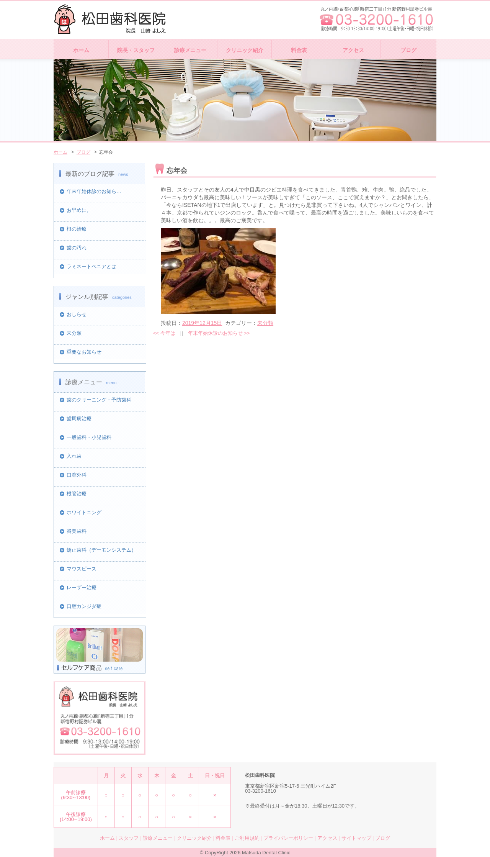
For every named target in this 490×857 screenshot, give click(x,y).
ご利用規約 (247, 838)
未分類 (74, 333)
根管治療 (77, 494)
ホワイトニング (84, 512)
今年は (164, 333)
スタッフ (129, 838)
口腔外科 (77, 475)
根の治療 (77, 229)
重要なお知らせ (84, 352)
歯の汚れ (77, 248)
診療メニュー (190, 50)
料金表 (299, 50)
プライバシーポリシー (288, 838)
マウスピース (81, 569)
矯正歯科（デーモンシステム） (101, 550)
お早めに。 (79, 210)
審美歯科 (77, 531)
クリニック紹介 (244, 50)
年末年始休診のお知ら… (94, 191)
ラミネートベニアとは (91, 266)
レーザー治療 (81, 587)
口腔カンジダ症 (84, 606)
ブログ (408, 50)
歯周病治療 (79, 418)
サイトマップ (356, 838)
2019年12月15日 (202, 323)
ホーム (81, 50)
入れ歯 (74, 456)
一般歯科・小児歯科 (89, 437)
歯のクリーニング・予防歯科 (99, 400)
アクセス (353, 50)
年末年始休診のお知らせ (219, 333)
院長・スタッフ (136, 50)
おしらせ (77, 314)
